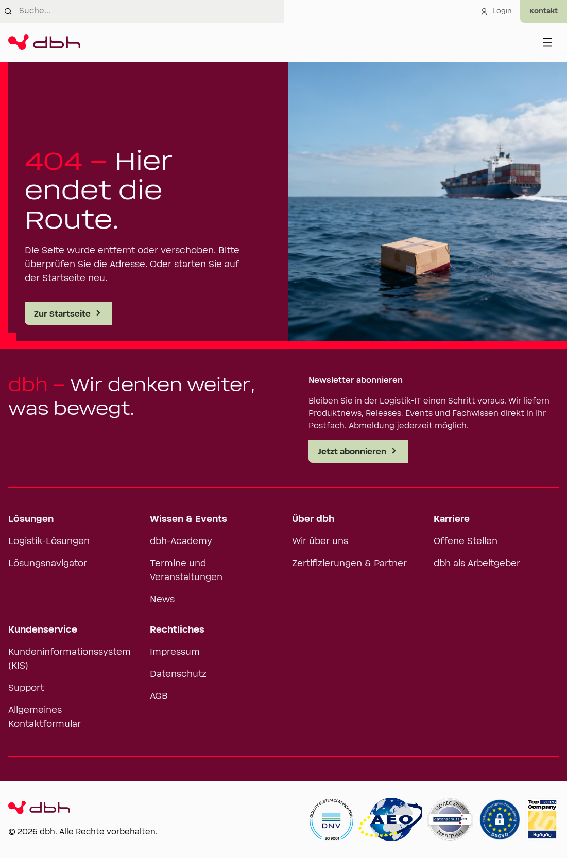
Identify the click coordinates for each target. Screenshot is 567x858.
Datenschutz (178, 674)
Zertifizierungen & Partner (349, 563)
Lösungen (31, 519)
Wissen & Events (188, 519)
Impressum (175, 652)
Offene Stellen (465, 541)
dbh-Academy (181, 541)
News (162, 599)
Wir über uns (320, 541)
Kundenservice (42, 630)
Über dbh (313, 519)
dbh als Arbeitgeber (477, 563)
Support (26, 688)
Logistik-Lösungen (49, 541)
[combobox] (151, 11)
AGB (159, 696)
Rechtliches (177, 630)
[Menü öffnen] (547, 42)
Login (496, 11)
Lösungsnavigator (47, 563)
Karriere (452, 519)
